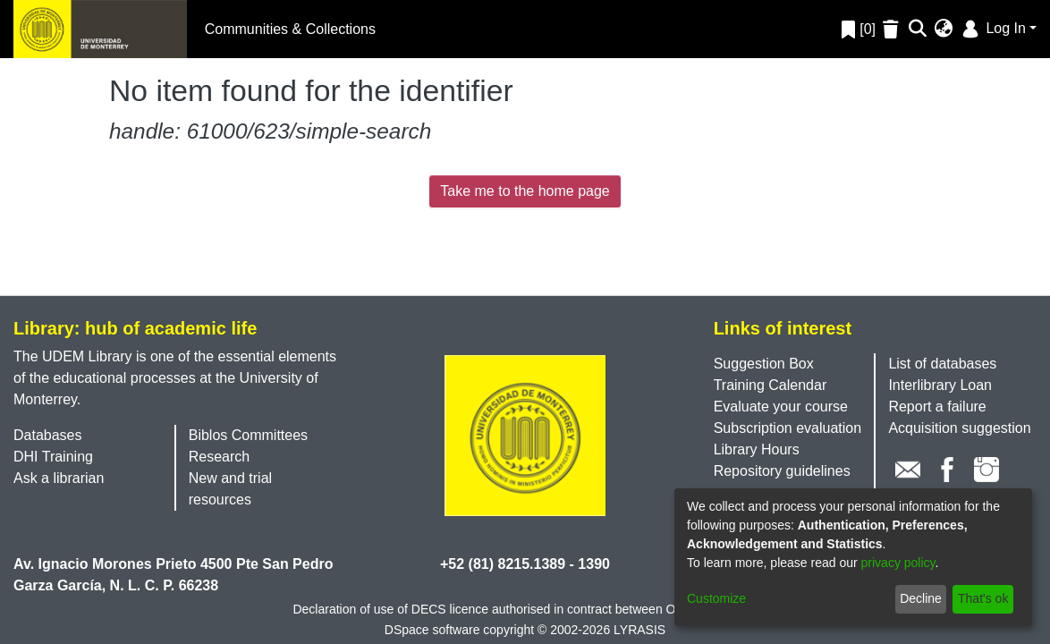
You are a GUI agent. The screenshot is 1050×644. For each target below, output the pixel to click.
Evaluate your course (781, 406)
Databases (47, 435)
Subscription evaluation (787, 428)
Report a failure (937, 406)
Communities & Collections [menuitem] (290, 29)
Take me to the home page (524, 191)
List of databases (942, 363)
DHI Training (53, 456)
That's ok (983, 598)
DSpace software (432, 630)
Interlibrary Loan (940, 385)
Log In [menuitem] (992, 28)
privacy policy (898, 562)
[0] (859, 29)
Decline (921, 598)
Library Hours (757, 449)
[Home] (100, 29)
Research (219, 456)
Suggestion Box (764, 363)
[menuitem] (944, 29)
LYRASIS (639, 630)
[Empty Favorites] (893, 29)
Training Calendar (770, 385)
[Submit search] (918, 29)
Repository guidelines (782, 471)
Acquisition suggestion (959, 428)
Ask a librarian (58, 478)
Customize (716, 598)
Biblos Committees (248, 435)
